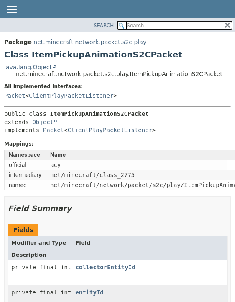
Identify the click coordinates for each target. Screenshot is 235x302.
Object (43, 122)
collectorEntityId (105, 267)
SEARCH (104, 26)
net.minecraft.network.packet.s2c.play (89, 42)
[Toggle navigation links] (11, 10)
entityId (89, 292)
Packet (15, 95)
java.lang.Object (28, 67)
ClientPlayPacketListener (71, 95)
